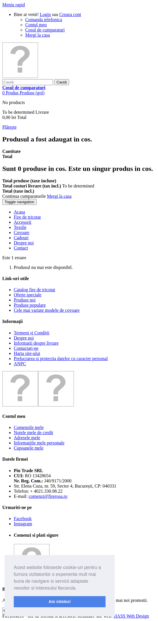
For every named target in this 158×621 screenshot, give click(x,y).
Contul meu (36, 24)
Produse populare (30, 305)
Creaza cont (70, 14)
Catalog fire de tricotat (34, 289)
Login (45, 14)
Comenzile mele (29, 427)
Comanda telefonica (43, 19)
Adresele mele (27, 437)
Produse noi (25, 299)
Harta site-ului (27, 353)
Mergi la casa (37, 35)
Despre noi (24, 338)
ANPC (20, 363)
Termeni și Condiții (31, 332)
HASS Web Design (131, 616)
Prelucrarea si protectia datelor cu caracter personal (61, 358)
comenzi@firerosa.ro (48, 496)
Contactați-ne (26, 348)
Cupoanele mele (29, 448)
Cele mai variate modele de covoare (47, 310)
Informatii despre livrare (36, 343)
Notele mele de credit (33, 432)
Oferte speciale (27, 294)
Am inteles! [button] (59, 601)
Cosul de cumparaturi (45, 29)
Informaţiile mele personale (39, 442)
